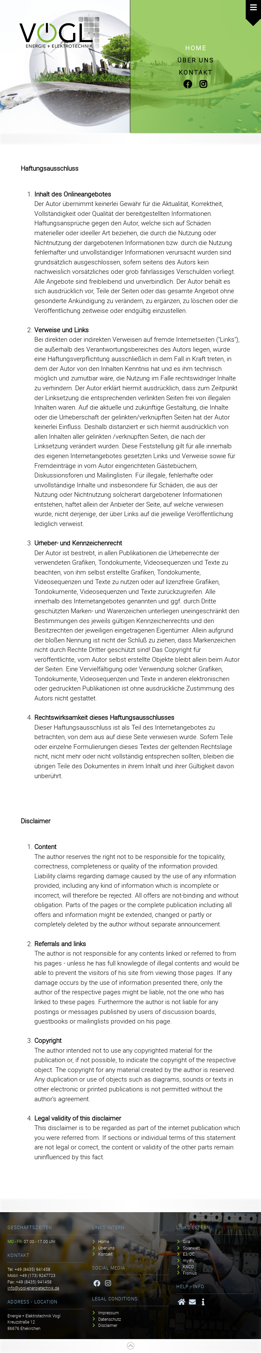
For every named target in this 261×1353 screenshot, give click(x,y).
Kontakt (196, 72)
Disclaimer (107, 1325)
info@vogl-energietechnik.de (33, 1288)
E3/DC (189, 1254)
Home (196, 48)
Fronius (190, 1273)
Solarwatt (191, 1248)
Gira (186, 1241)
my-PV (188, 1260)
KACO (188, 1267)
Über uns (195, 60)
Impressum (108, 1313)
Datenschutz (109, 1319)
